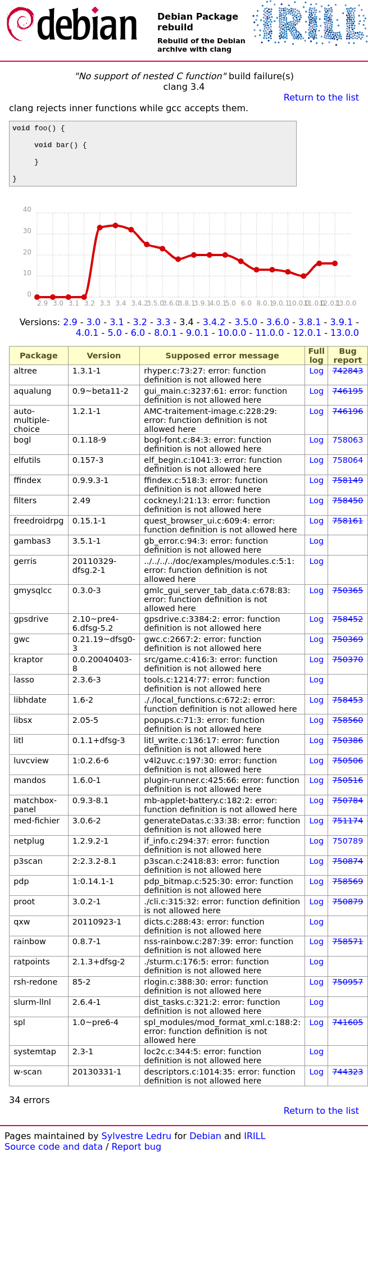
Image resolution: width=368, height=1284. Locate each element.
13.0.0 (344, 344)
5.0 (114, 344)
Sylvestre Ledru (137, 1147)
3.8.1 (309, 334)
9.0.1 (197, 344)
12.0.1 (307, 344)
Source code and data (53, 1158)
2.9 (70, 334)
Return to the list (321, 97)
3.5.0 (245, 334)
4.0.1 (87, 344)
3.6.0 (277, 334)
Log (316, 382)
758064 (347, 471)
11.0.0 (269, 344)
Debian (205, 1147)
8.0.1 (165, 344)
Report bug (137, 1158)
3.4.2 (214, 334)
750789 (347, 852)
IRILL (254, 1147)
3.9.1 (341, 334)
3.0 (94, 334)
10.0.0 (232, 344)
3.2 (140, 334)
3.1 (117, 334)
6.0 (138, 344)
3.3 (163, 334)
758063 (347, 451)
